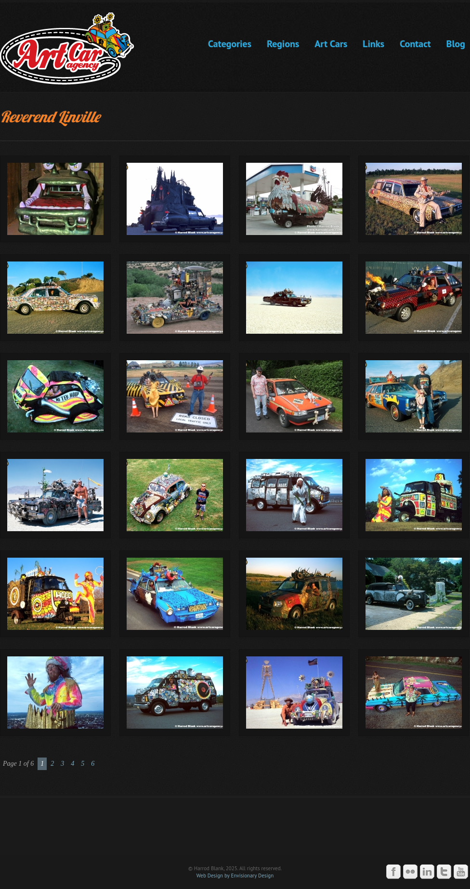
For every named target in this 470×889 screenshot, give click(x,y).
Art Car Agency (235, 831)
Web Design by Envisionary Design (235, 875)
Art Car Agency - (74, 49)
